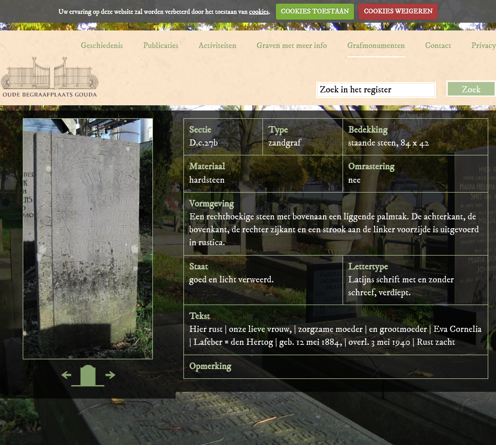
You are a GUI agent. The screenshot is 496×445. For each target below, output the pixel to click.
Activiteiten (217, 45)
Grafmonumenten (376, 45)
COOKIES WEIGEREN (398, 11)
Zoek (471, 90)
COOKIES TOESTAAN (315, 11)
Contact (438, 45)
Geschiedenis (102, 45)
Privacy (483, 45)
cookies (259, 11)
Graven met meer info (292, 45)
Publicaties (160, 45)
